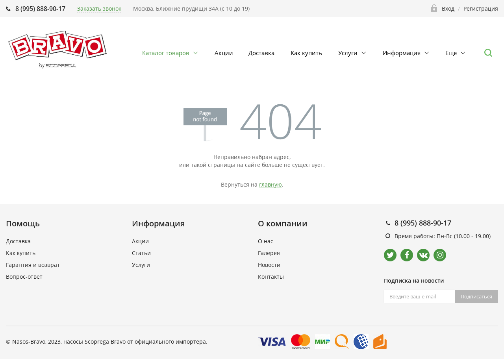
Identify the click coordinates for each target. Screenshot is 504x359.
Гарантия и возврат (33, 264)
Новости (269, 264)
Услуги (348, 53)
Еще (451, 53)
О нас (265, 241)
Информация (402, 53)
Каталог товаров (165, 53)
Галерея (269, 253)
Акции (224, 53)
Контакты (271, 276)
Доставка (261, 53)
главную (270, 184)
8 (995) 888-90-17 (40, 8)
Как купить (306, 53)
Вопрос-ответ (24, 276)
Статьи (141, 253)
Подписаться (476, 296)
